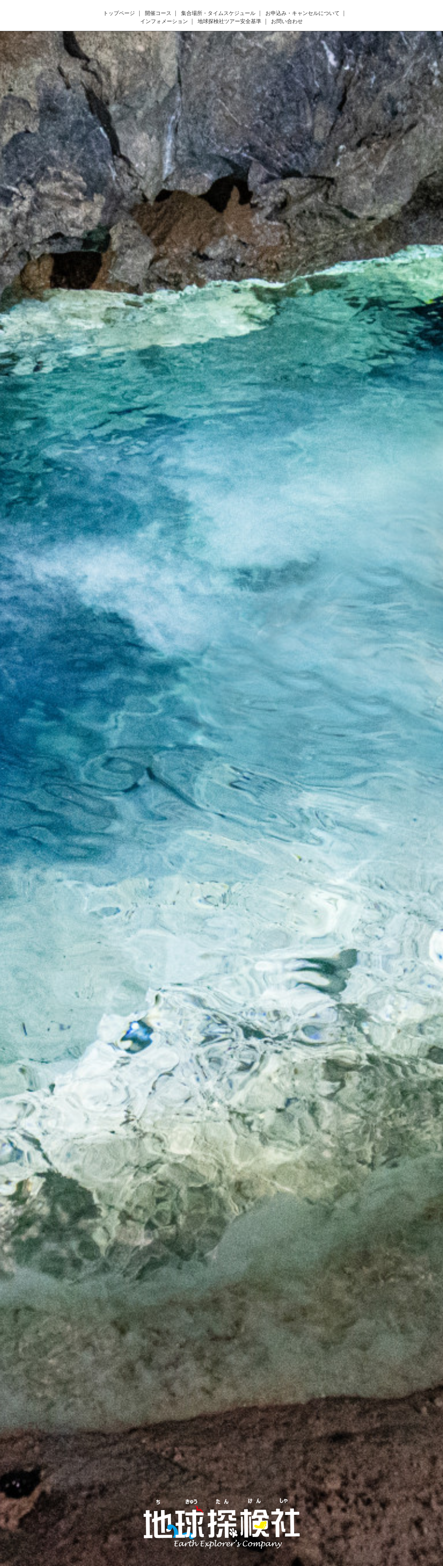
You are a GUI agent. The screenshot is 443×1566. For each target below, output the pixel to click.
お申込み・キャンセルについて (302, 13)
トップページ (119, 13)
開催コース (158, 13)
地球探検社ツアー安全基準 (229, 21)
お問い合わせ (287, 21)
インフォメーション (164, 21)
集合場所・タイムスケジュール (218, 13)
